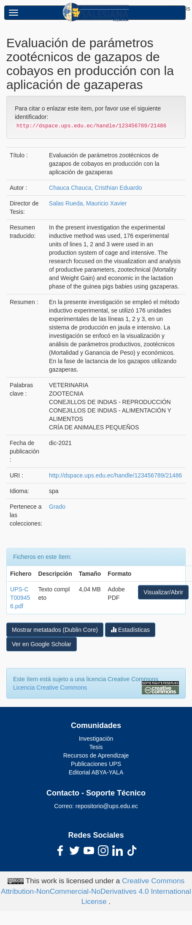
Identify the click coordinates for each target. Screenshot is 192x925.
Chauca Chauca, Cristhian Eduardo (95, 187)
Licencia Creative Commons (50, 687)
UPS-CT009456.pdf (20, 597)
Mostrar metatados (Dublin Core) (55, 629)
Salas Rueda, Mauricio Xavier (88, 203)
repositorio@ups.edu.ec (107, 806)
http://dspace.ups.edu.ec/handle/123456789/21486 (115, 475)
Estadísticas (130, 629)
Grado (57, 506)
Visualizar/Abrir (163, 592)
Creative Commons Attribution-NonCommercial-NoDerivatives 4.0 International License (96, 891)
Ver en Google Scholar (41, 644)
